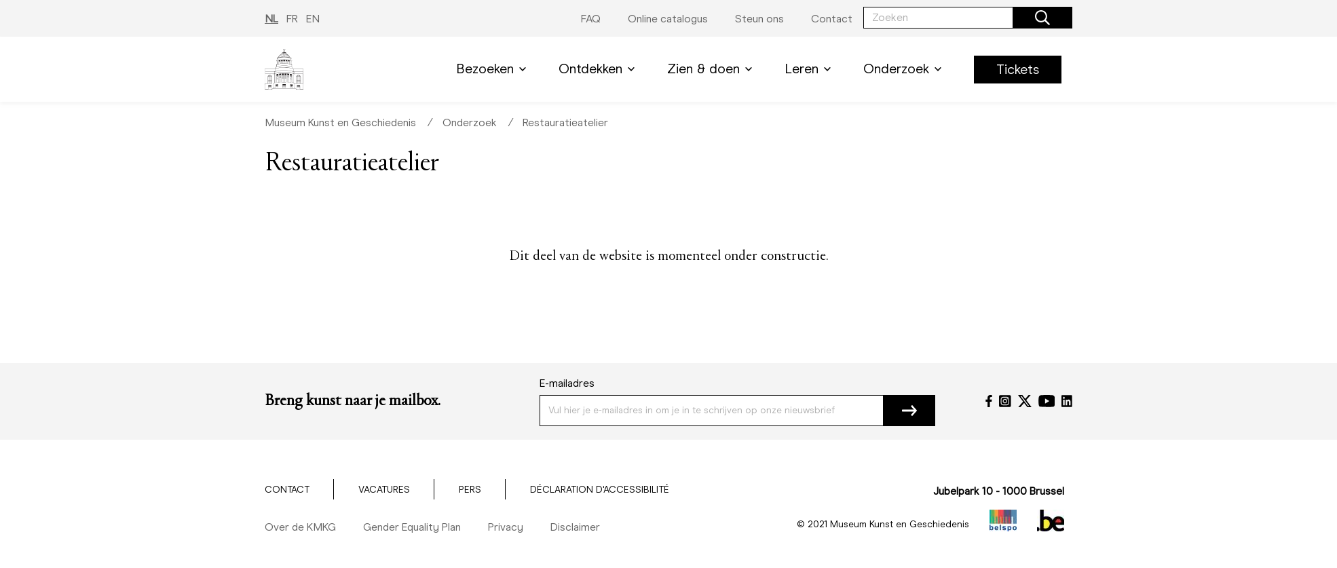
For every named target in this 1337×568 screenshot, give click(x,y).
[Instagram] (1005, 401)
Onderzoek (905, 69)
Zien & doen (712, 69)
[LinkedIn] (1066, 401)
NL (271, 18)
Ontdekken (599, 69)
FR (292, 18)
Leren (810, 69)
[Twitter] (1025, 401)
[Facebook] (988, 401)
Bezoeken (493, 69)
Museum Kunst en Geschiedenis (340, 122)
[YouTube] (1046, 401)
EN (313, 18)
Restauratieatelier (565, 122)
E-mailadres (567, 383)
